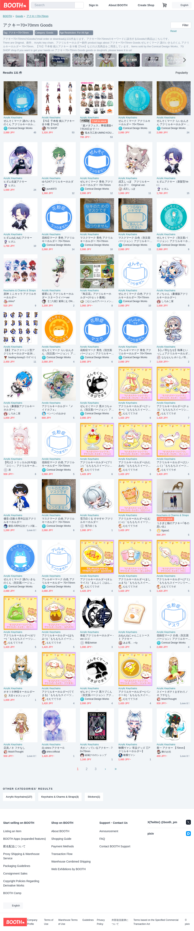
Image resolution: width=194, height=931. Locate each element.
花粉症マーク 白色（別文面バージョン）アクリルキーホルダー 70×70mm (173, 637)
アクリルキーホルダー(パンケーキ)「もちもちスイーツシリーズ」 (134, 693)
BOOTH (7, 16)
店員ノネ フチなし (14, 747)
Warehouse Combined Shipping (71, 861)
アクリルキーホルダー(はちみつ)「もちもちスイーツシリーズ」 (58, 637)
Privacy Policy (101, 922)
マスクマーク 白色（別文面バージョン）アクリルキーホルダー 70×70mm (134, 239)
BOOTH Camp (12, 893)
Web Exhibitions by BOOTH (68, 869)
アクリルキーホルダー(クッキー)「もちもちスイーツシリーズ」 (134, 408)
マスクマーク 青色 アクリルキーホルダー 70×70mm (96, 239)
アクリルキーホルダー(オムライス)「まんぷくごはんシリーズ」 (96, 581)
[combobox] (53, 5)
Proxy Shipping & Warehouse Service (21, 856)
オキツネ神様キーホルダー (19, 691)
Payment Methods (62, 846)
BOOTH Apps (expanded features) (24, 838)
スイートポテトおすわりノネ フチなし (172, 693)
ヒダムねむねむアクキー (18, 237)
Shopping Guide (61, 838)
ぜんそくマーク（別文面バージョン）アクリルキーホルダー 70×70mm (172, 239)
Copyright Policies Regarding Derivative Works (21, 883)
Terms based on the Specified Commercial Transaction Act (155, 922)
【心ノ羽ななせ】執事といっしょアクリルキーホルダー (172, 352)
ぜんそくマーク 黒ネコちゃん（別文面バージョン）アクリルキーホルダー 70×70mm (97, 408)
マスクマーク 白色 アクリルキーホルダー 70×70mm (58, 520)
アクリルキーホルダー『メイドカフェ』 (57, 408)
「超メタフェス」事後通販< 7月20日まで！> (96, 127)
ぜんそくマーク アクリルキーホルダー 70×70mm (134, 122)
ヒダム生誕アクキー (15, 181)
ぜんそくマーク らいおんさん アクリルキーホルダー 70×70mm (173, 122)
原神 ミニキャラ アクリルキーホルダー (20, 295)
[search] (70, 5)
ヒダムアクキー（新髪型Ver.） (172, 183)
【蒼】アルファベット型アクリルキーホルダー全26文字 (19, 352)
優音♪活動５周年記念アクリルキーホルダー (20, 520)
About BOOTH (117, 5)
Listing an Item (12, 831)
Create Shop (146, 5)
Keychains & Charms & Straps (20, 290)
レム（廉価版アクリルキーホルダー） (19, 408)
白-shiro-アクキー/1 (53, 747)
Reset (173, 31)
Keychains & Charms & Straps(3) (60, 796)
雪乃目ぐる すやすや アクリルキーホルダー (96, 520)
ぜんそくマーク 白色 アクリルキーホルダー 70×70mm (134, 295)
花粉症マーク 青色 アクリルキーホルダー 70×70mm (58, 239)
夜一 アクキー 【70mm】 (171, 747)
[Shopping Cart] (165, 5)
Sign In (93, 5)
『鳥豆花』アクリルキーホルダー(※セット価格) (95, 295)
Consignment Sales (15, 873)
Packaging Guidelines (16, 866)
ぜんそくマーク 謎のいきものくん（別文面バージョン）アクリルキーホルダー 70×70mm (20, 581)
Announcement (108, 831)
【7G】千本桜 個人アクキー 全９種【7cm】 (58, 122)
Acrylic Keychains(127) (19, 796)
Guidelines (88, 920)
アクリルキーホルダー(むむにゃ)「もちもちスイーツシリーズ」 (134, 520)
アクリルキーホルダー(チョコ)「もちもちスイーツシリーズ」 (173, 408)
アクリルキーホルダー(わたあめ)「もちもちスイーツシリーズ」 (134, 464)
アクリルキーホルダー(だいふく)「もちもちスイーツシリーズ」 (173, 464)
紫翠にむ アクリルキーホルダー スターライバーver (58, 295)
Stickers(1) (94, 796)
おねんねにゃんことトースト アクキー (134, 637)
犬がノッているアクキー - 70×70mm (96, 749)
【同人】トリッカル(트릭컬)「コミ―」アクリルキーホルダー (20, 464)
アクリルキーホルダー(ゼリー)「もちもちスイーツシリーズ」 (20, 637)
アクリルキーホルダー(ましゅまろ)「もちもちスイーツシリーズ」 (134, 581)
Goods (19, 16)
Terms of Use (48, 922)
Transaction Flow (61, 854)
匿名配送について (14, 846)
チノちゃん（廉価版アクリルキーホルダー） (172, 295)
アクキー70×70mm (37, 16)
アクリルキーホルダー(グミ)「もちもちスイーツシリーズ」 (173, 581)
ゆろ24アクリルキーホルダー (58, 183)
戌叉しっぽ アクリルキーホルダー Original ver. (134, 183)
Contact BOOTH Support (114, 846)
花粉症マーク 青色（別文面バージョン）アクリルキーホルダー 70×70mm (96, 352)
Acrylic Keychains (13, 117)
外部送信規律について (120, 922)
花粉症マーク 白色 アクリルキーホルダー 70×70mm (58, 464)
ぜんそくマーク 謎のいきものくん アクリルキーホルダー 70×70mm (20, 122)
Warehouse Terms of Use (68, 922)
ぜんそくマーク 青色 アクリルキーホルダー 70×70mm (96, 183)
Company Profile (32, 922)
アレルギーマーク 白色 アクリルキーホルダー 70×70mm (58, 581)
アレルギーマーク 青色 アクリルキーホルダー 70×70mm (135, 352)
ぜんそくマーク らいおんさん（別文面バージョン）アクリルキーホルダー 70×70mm (59, 352)
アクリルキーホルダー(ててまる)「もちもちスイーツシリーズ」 (58, 693)
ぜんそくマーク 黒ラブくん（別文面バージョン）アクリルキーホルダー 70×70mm (96, 693)
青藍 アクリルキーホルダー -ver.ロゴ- (97, 637)
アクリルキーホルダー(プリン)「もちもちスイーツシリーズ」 (96, 464)
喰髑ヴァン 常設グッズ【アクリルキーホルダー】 (134, 749)
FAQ (102, 838)
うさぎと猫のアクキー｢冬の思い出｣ (173, 525)
